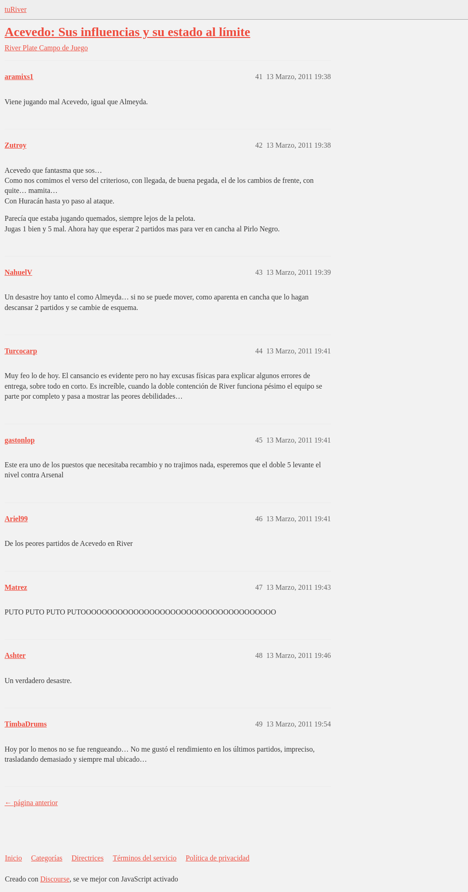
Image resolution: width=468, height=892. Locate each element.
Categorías (46, 858)
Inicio (13, 858)
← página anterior (31, 803)
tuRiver (16, 9)
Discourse (54, 879)
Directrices (87, 858)
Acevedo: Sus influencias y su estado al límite (127, 32)
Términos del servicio (145, 858)
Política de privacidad (218, 858)
